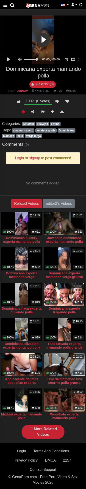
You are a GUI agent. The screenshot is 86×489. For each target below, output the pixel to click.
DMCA (50, 460)
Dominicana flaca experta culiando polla (22, 310)
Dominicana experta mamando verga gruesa (64, 275)
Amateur (28, 124)
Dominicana (66, 130)
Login (21, 451)
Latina (55, 124)
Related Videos (26, 203)
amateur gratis (45, 130)
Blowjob (42, 124)
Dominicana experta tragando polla (64, 310)
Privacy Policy (26, 460)
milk (20, 136)
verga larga (33, 136)
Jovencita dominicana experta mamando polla (64, 239)
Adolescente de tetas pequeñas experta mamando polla (21, 382)
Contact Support (43, 469)
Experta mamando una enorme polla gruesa (64, 381)
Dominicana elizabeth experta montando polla (21, 345)
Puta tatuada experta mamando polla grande (64, 345)
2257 (67, 460)
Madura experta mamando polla (21, 416)
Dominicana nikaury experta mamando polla (21, 239)
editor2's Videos (59, 203)
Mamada (8, 136)
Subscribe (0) (42, 84)
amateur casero (23, 130)
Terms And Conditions (51, 451)
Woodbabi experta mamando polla (64, 416)
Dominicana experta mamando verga (21, 275)
